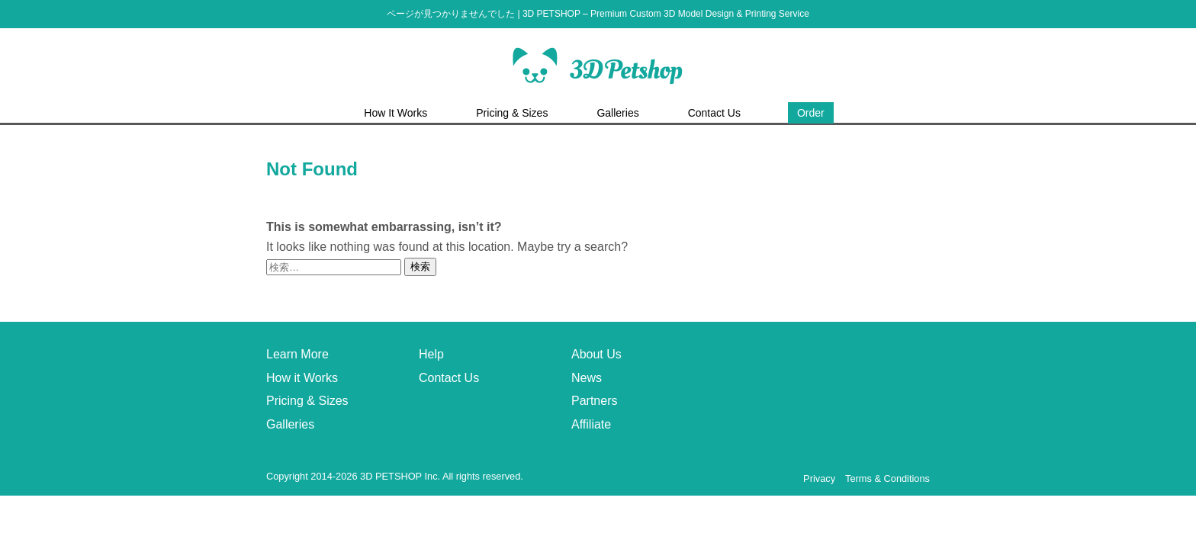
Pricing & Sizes (307, 400)
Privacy (819, 478)
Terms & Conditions (887, 478)
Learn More (297, 354)
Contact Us (449, 377)
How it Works (302, 377)
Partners (594, 400)
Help (431, 354)
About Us (596, 354)
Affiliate (591, 424)
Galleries (290, 424)
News (586, 377)
